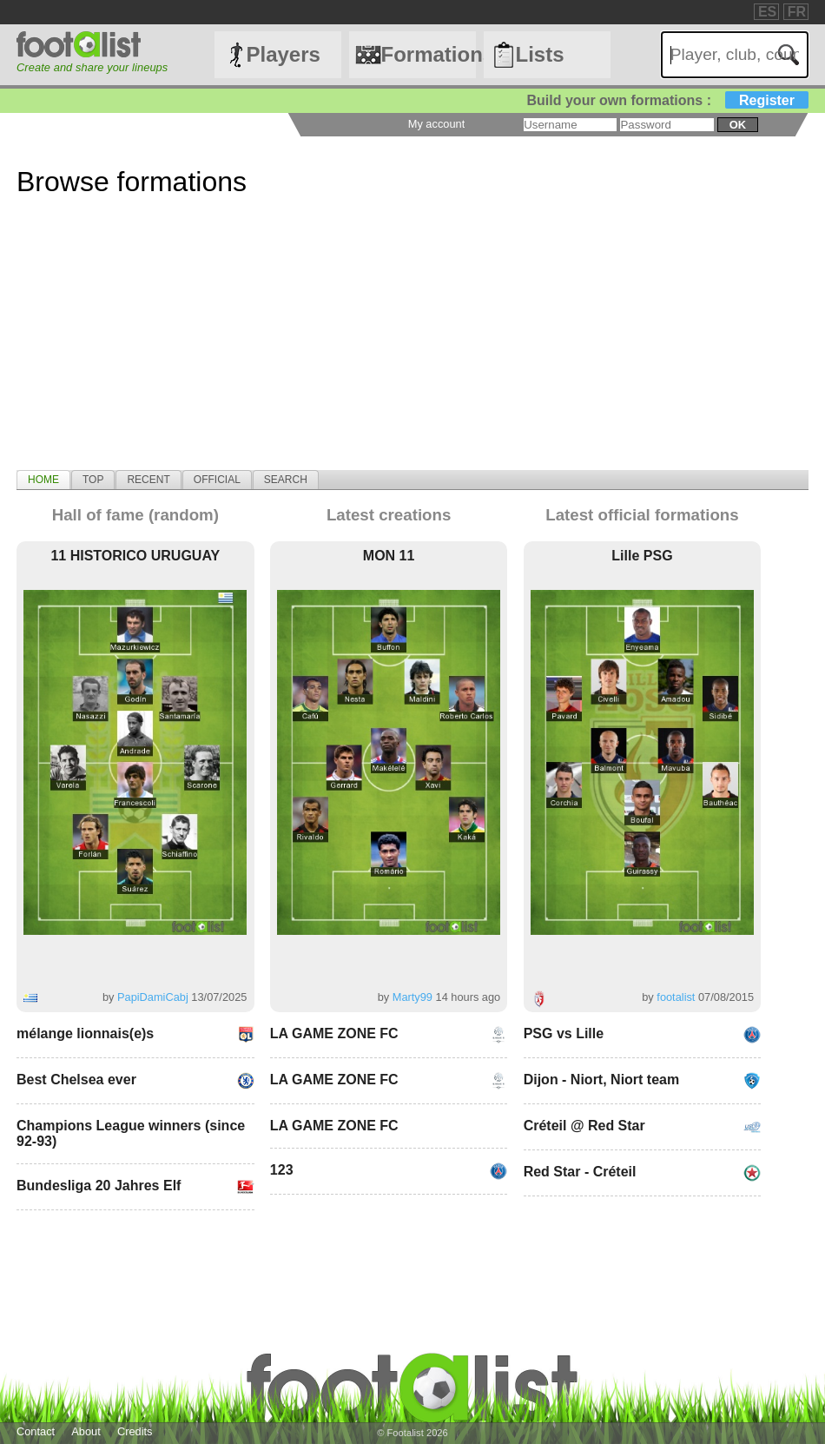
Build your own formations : (667, 100)
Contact (35, 1431)
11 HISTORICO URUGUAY (135, 555)
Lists (540, 54)
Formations (427, 54)
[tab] (43, 479)
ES (767, 11)
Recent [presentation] (148, 480)
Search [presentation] (285, 480)
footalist (676, 997)
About (85, 1431)
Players (283, 54)
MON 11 (389, 555)
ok (737, 124)
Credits (135, 1431)
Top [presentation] (92, 480)
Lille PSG (641, 555)
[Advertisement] (412, 348)
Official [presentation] (217, 480)
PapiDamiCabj (152, 997)
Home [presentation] (43, 480)
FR (797, 11)
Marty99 (412, 997)
